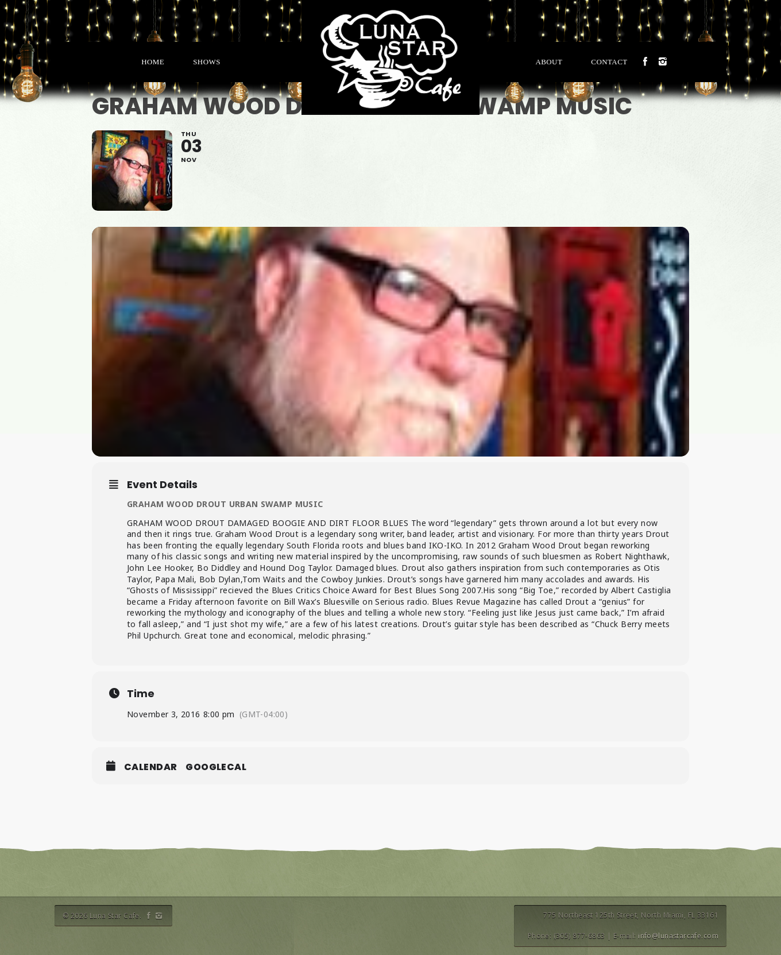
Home (152, 61)
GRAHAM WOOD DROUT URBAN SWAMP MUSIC (225, 503)
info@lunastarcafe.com (678, 936)
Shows (207, 61)
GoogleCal (215, 767)
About (548, 61)
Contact (609, 61)
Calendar (150, 767)
